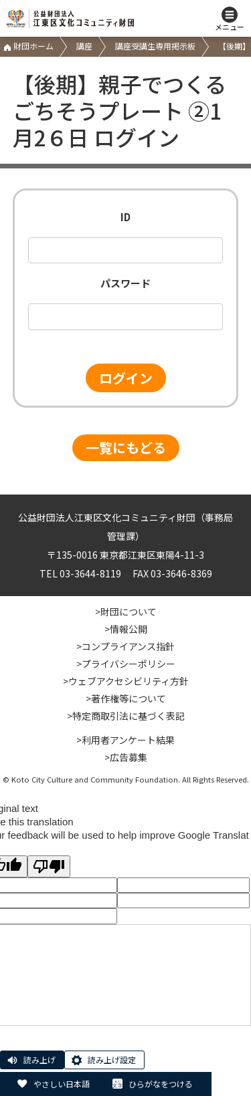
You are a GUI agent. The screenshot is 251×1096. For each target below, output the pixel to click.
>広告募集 (125, 757)
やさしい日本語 (61, 1083)
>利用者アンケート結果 (125, 739)
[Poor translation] (48, 866)
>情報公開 (125, 629)
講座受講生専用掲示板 (155, 45)
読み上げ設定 (112, 1059)
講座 (84, 45)
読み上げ (39, 1059)
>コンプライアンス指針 (125, 646)
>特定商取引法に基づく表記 (126, 715)
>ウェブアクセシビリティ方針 (126, 681)
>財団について (126, 611)
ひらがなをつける (161, 1083)
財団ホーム (28, 45)
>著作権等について (126, 698)
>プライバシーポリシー (125, 663)
